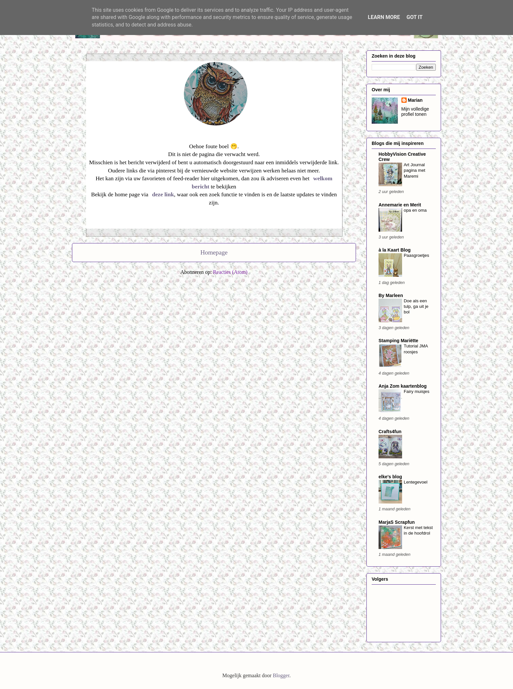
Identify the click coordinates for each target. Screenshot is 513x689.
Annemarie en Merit (400, 204)
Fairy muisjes (416, 391)
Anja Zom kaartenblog (403, 386)
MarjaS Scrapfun (397, 522)
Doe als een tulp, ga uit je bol (416, 306)
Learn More (384, 17)
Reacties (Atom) (230, 272)
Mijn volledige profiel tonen (415, 111)
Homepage (213, 252)
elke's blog (390, 476)
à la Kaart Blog (395, 250)
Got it (414, 17)
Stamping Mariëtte (398, 340)
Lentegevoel (415, 482)
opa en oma (415, 210)
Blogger (281, 675)
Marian (415, 100)
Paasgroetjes (416, 255)
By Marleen (391, 295)
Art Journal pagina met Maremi (414, 170)
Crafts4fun (390, 431)
